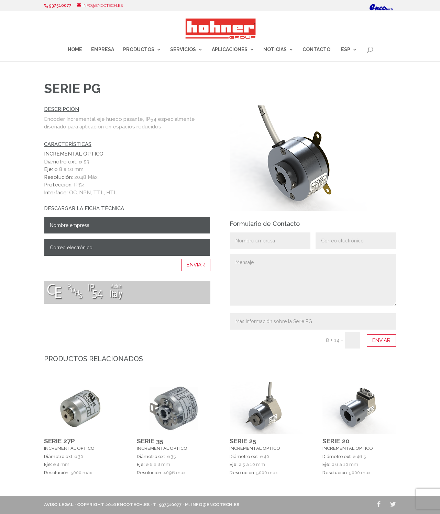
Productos (138, 49)
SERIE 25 (243, 441)
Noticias (275, 49)
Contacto (316, 49)
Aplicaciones (230, 49)
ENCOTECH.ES (133, 504)
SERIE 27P (59, 441)
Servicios (183, 49)
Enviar (196, 265)
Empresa (102, 49)
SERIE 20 (336, 441)
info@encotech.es (215, 504)
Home (75, 49)
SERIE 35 (150, 441)
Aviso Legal (59, 504)
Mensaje (313, 280)
